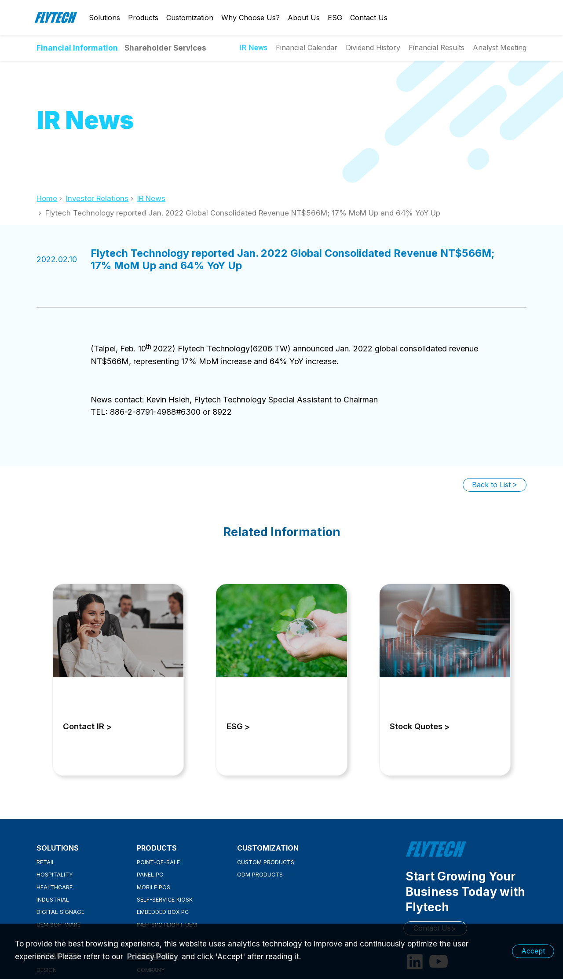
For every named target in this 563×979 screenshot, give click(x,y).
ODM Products (260, 874)
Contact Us (369, 17)
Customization (189, 17)
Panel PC (150, 874)
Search (519, 17)
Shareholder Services (165, 47)
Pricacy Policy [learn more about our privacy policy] (152, 956)
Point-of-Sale (158, 862)
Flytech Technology (56, 17)
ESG (335, 17)
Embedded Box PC (163, 912)
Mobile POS (153, 887)
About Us (304, 17)
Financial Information (77, 47)
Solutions (104, 17)
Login (489, 17)
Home (47, 198)
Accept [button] (533, 950)
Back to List (491, 484)
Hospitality (55, 874)
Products (143, 17)
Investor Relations (97, 198)
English (504, 17)
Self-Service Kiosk (165, 899)
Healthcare (55, 887)
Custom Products (265, 862)
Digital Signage (60, 912)
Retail (46, 862)
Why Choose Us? (250, 17)
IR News (151, 198)
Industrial (53, 899)
